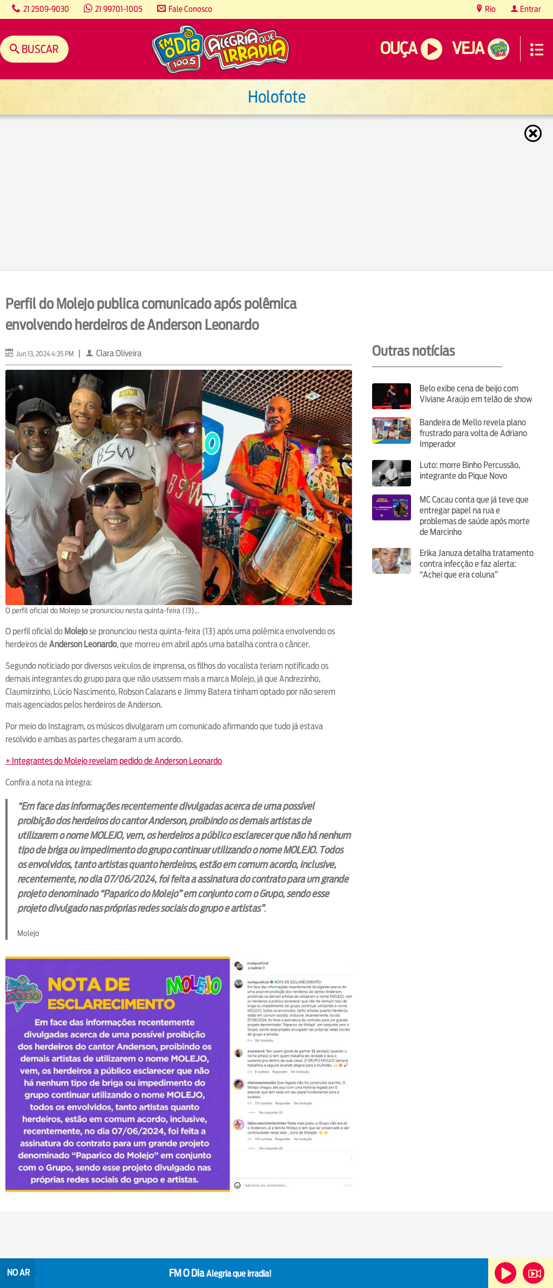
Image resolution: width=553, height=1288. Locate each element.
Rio (489, 8)
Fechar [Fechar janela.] (534, 133)
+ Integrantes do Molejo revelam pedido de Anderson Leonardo (113, 761)
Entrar (529, 8)
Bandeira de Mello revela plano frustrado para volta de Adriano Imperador (473, 433)
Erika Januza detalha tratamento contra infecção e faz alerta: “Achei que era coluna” (477, 564)
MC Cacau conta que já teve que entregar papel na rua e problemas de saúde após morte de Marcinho (475, 515)
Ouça (398, 48)
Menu (537, 49)
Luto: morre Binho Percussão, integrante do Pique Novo (470, 470)
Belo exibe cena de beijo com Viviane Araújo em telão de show (476, 393)
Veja (468, 48)
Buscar (39, 49)
